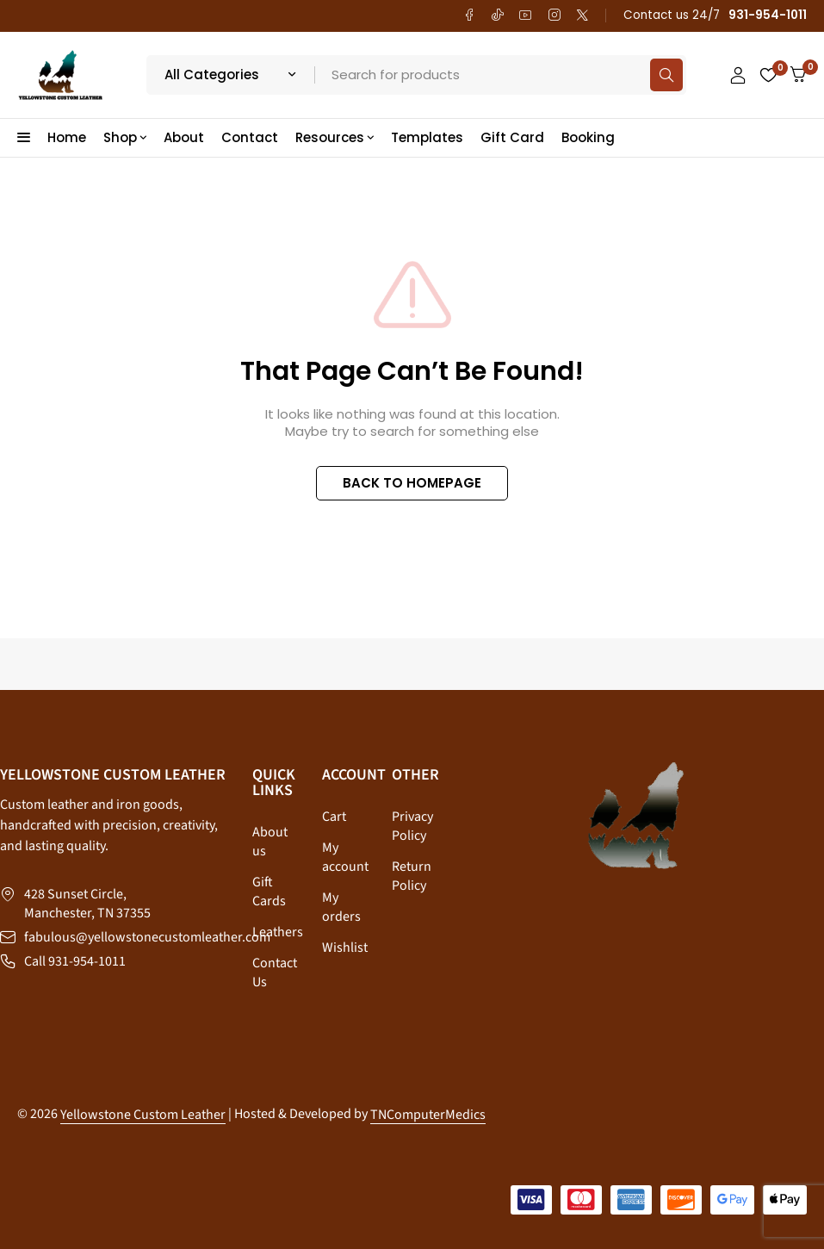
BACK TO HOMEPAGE (412, 483)
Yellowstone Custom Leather (143, 1114)
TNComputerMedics (428, 1114)
